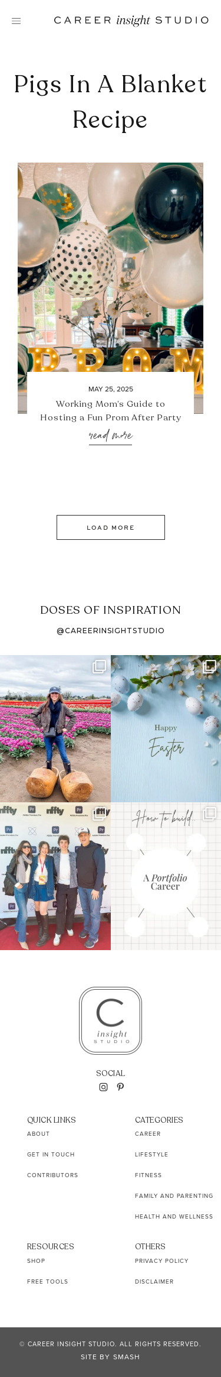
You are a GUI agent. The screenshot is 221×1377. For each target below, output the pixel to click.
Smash (126, 1357)
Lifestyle (152, 1154)
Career (148, 1133)
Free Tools (47, 1281)
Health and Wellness (174, 1216)
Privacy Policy (162, 1260)
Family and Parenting (174, 1195)
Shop (36, 1260)
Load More (111, 527)
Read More (110, 436)
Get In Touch (51, 1154)
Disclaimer (154, 1281)
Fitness (148, 1175)
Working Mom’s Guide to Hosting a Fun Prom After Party (111, 410)
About (38, 1133)
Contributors (52, 1175)
